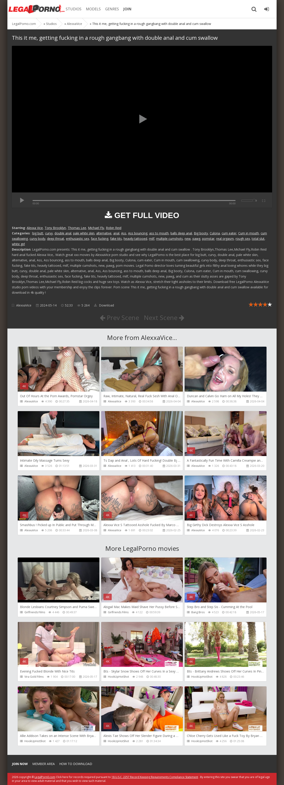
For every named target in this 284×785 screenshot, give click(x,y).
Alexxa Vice (35, 228)
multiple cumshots (169, 238)
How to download (75, 764)
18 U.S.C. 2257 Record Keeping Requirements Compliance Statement (154, 777)
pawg (196, 238)
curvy (49, 233)
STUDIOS (73, 9)
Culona (215, 233)
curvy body (37, 238)
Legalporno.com (37, 9)
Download (104, 305)
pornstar (208, 238)
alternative (103, 233)
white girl (18, 244)
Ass (123, 233)
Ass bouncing (137, 233)
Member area (43, 764)
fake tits (116, 238)
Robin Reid (113, 228)
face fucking (99, 238)
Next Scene (164, 317)
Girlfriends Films (34, 612)
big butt (37, 233)
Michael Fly (96, 228)
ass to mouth (159, 233)
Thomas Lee (77, 228)
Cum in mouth (248, 233)
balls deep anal (181, 233)
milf (151, 238)
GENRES (112, 9)
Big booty (201, 233)
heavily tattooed (135, 238)
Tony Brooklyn (55, 228)
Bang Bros (198, 612)
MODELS (93, 9)
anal (116, 233)
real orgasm (225, 238)
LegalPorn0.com (45, 777)
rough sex (243, 238)
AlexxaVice (23, 305)
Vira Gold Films (34, 677)
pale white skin (83, 233)
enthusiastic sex (77, 238)
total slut (258, 238)
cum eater (229, 233)
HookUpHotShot (118, 677)
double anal (63, 233)
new (188, 238)
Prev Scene (119, 317)
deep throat (55, 238)
